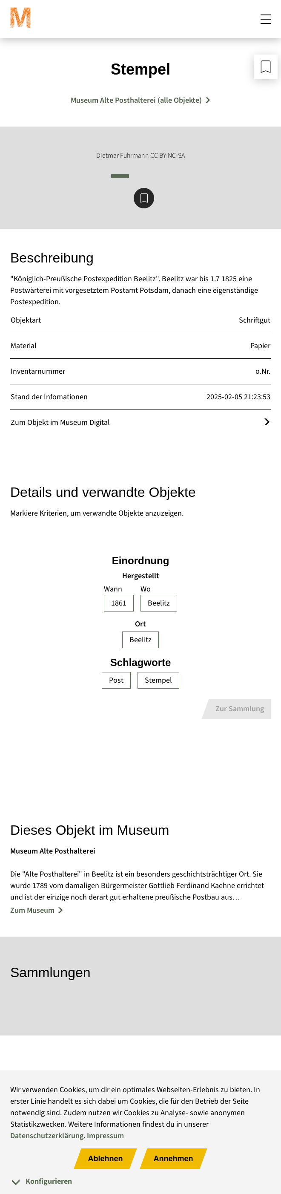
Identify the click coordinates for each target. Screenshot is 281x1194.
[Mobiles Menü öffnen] (266, 19)
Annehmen (173, 1158)
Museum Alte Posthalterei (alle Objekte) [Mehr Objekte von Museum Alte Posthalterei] (136, 100)
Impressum (105, 1136)
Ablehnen (105, 1158)
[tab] (140, 1181)
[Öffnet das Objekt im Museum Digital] (267, 422)
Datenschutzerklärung (46, 1136)
